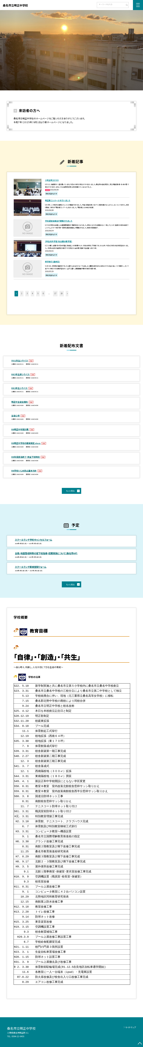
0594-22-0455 (18, 1036)
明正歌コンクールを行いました (57, 200)
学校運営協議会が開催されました (58, 221)
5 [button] (37, 293)
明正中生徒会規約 (19, 401)
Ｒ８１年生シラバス (19, 360)
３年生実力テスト (52, 180)
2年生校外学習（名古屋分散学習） (58, 241)
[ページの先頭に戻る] (139, 1043)
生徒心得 (15, 415)
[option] (71, 50)
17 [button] (55, 293)
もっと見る (70, 490)
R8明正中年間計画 (20, 429)
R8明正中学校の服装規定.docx (26, 443)
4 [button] (32, 293)
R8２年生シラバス (19, 388)
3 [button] (27, 293)
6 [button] (43, 293)
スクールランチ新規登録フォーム (30, 567)
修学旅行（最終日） (52, 261)
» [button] (67, 293)
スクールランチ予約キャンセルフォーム (33, 539)
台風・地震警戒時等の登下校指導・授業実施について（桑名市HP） (46, 553)
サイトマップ (130, 1027)
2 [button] (21, 293)
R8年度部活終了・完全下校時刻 (25, 456)
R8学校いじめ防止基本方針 (24, 470)
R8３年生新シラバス (20, 374)
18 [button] (62, 293)
